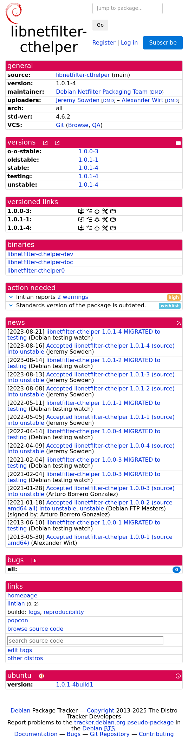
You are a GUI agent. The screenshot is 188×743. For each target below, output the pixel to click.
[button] (11, 297)
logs (34, 612)
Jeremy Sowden (77, 100)
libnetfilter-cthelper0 (36, 270)
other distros (25, 658)
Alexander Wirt (142, 100)
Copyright (100, 710)
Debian (21, 710)
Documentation (35, 734)
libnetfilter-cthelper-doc (40, 262)
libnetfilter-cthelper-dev (40, 254)
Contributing (156, 734)
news (16, 323)
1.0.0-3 (88, 151)
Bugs (74, 734)
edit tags (19, 650)
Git (60, 125)
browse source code (35, 628)
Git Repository (110, 734)
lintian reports (94, 297)
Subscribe (163, 42)
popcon (17, 620)
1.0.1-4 (88, 168)
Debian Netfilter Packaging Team (102, 91)
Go (100, 25)
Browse (78, 125)
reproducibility (64, 612)
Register (104, 42)
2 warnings (72, 297)
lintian (16, 603)
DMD (156, 92)
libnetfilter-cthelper (83, 75)
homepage (22, 595)
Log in (129, 42)
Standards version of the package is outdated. (94, 306)
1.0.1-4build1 (74, 684)
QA (96, 125)
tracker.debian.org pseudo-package (124, 722)
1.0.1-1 (88, 159)
